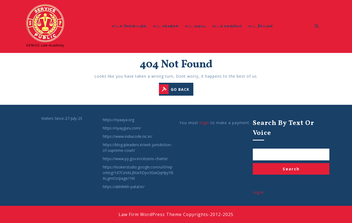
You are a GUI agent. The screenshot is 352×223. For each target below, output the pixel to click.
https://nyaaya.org (118, 119)
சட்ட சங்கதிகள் (166, 26)
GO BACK (176, 89)
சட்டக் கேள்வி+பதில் (129, 26)
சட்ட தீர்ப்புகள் (260, 26)
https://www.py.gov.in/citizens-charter (135, 158)
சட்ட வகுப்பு (195, 26)
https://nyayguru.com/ (122, 128)
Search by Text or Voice (283, 128)
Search (291, 168)
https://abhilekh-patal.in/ (123, 186)
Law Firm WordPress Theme (150, 214)
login (204, 122)
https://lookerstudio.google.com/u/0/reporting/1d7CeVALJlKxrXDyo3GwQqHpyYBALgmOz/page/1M (138, 172)
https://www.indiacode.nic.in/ (127, 136)
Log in (258, 192)
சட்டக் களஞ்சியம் (227, 26)
